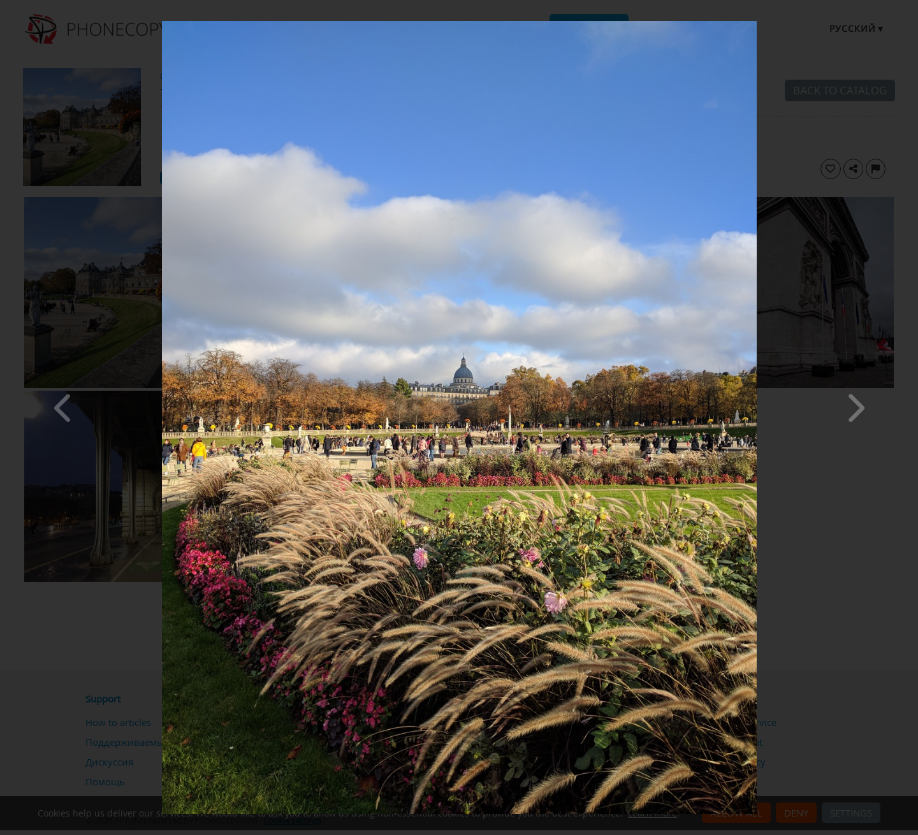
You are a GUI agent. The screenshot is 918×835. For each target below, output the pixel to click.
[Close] (753, 24)
